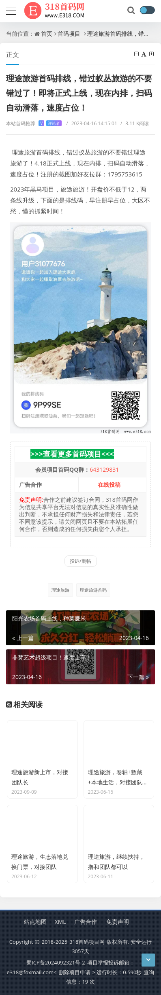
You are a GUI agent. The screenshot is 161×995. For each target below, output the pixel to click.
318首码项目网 (87, 941)
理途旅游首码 (93, 590)
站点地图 (35, 921)
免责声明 (117, 921)
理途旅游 (60, 590)
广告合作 (85, 921)
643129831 (104, 469)
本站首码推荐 (34, 123)
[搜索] (131, 10)
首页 (46, 33)
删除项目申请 (74, 972)
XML (60, 921)
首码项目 (69, 33)
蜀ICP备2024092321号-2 (55, 962)
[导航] (11, 10)
